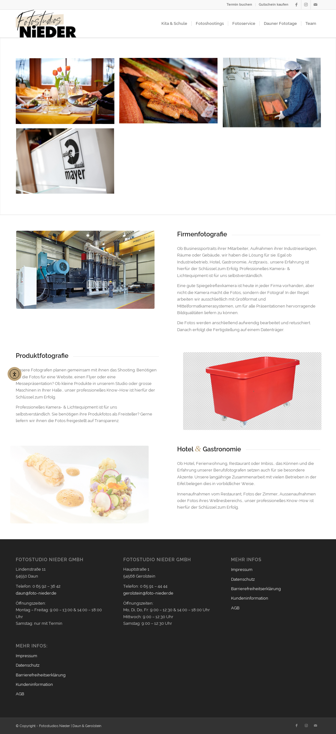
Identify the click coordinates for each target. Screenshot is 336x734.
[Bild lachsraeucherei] (274, 95)
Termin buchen (239, 5)
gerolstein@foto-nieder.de (148, 593)
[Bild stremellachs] (171, 93)
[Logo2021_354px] (46, 23)
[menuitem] (239, 4)
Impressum (26, 655)
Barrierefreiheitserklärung (41, 675)
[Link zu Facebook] (296, 4)
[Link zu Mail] (315, 4)
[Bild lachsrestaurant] (67, 93)
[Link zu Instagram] (305, 4)
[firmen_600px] (82, 269)
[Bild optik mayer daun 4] (67, 164)
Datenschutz (27, 665)
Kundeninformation (34, 684)
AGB (20, 694)
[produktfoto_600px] (259, 391)
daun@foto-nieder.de (36, 593)
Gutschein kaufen (273, 5)
